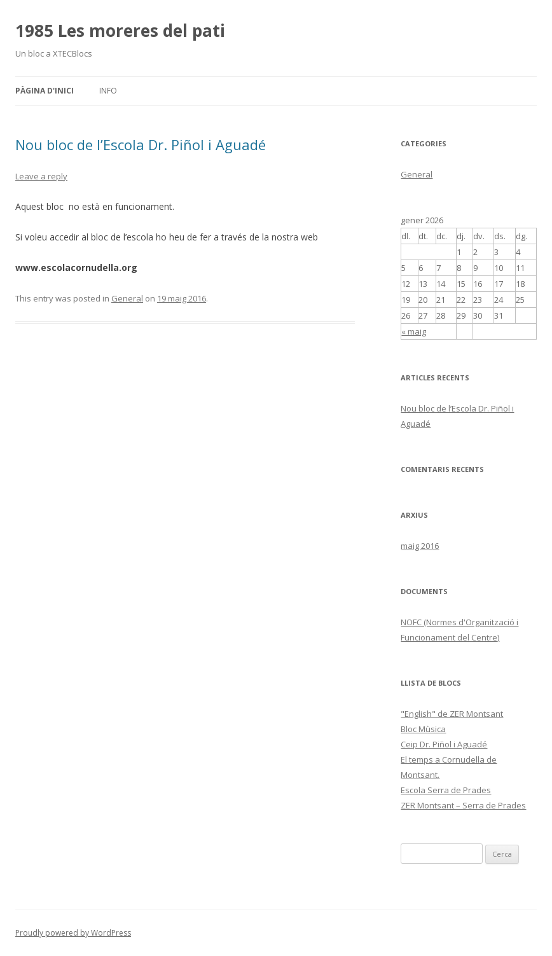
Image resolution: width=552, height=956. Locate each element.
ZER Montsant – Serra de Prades (463, 805)
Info (108, 90)
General (127, 298)
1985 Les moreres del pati (120, 30)
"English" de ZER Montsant (452, 713)
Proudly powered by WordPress (73, 932)
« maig (413, 331)
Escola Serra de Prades (446, 790)
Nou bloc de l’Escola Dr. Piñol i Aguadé (140, 144)
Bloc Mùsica (423, 729)
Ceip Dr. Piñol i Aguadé (444, 744)
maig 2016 (420, 545)
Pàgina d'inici (44, 90)
